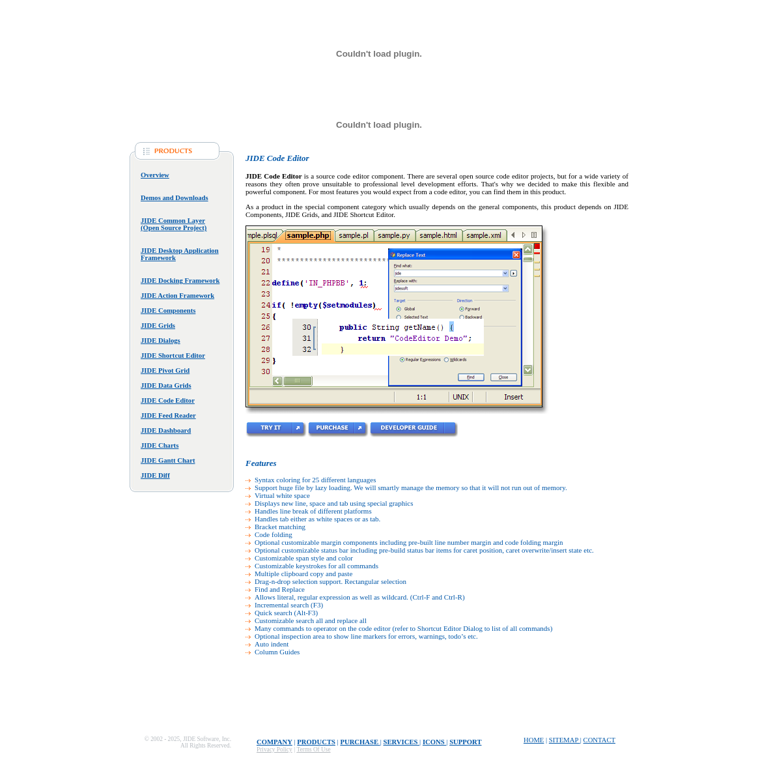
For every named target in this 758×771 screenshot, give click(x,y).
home (534, 740)
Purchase (360, 742)
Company (274, 742)
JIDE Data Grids (166, 385)
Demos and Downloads (174, 197)
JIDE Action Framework (177, 295)
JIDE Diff (155, 475)
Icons (434, 742)
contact (599, 740)
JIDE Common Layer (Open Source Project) (173, 224)
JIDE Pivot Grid (165, 370)
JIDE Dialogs (160, 340)
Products (316, 742)
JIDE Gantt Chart (168, 460)
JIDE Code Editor (168, 400)
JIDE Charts (159, 445)
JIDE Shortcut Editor (173, 355)
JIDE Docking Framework (180, 280)
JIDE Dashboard (166, 430)
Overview (155, 175)
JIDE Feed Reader (168, 415)
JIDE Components (168, 310)
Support (465, 742)
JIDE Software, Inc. (207, 739)
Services (402, 742)
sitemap (564, 740)
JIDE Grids (158, 325)
